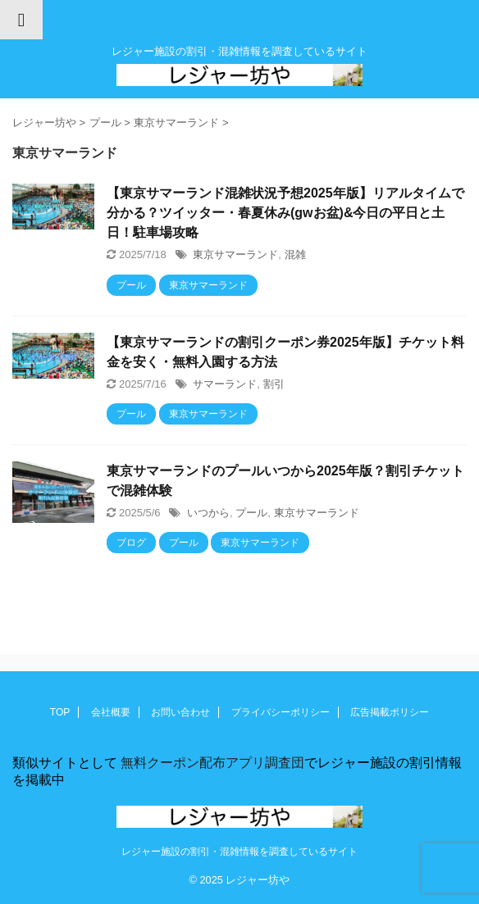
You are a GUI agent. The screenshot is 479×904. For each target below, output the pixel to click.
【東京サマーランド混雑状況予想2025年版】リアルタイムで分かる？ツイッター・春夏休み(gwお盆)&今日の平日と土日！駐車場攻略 (285, 212)
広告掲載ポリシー (389, 712)
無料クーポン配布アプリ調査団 (210, 763)
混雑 (295, 254)
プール (251, 513)
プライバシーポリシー (280, 712)
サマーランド (225, 384)
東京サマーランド (235, 254)
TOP (60, 712)
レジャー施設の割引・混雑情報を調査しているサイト (239, 851)
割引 (274, 384)
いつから (208, 513)
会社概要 (110, 712)
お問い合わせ (180, 712)
